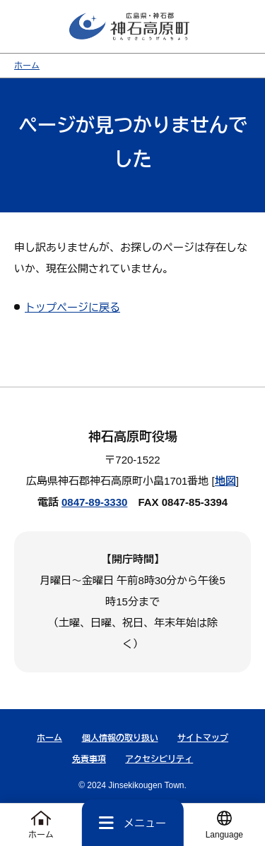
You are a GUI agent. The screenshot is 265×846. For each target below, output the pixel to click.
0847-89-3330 (94, 502)
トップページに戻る (72, 307)
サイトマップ (202, 738)
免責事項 (89, 759)
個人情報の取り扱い (120, 738)
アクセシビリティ (159, 759)
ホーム (27, 66)
